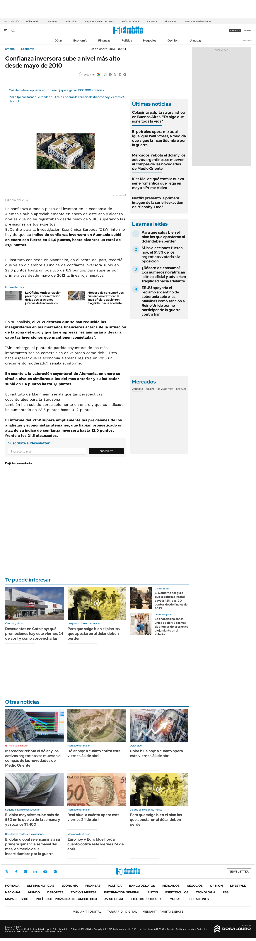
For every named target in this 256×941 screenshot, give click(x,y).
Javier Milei (70, 21)
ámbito (10, 48)
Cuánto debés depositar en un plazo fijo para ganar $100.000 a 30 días (56, 90)
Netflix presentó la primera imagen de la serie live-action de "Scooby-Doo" (157, 202)
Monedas (137, 389)
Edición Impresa (84, 892)
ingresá (247, 31)
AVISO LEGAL (114, 899)
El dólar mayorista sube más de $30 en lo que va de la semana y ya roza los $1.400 (32, 819)
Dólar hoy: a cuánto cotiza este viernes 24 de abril (94, 753)
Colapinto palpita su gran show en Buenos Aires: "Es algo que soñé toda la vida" (158, 117)
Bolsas (150, 389)
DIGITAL (87, 911)
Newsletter (247, 40)
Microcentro (170, 21)
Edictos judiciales (146, 899)
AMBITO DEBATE (163, 911)
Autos (153, 892)
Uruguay (196, 40)
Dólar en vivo (33, 21)
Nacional (13, 892)
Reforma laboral (131, 21)
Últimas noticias (40, 886)
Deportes (55, 892)
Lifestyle (238, 886)
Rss (225, 892)
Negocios (149, 40)
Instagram (25, 871)
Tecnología (205, 892)
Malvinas (52, 21)
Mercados (171, 886)
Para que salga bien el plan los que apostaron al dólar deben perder (163, 237)
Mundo (34, 892)
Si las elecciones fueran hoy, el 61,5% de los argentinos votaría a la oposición (162, 254)
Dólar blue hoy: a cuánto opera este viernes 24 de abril (156, 753)
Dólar (58, 40)
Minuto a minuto (18, 745)
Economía (80, 40)
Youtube (45, 871)
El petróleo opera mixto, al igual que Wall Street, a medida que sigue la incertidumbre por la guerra (159, 138)
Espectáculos (176, 892)
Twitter (7, 871)
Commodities (165, 389)
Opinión (173, 40)
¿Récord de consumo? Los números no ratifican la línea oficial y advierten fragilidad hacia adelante (106, 298)
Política (127, 40)
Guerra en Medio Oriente (198, 21)
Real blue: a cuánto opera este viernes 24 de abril (93, 817)
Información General (122, 892)
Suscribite (106, 451)
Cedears (181, 389)
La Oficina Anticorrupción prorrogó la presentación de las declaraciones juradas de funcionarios (43, 298)
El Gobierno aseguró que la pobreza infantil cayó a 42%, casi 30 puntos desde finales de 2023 (171, 600)
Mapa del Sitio (16, 899)
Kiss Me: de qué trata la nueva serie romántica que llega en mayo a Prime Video (158, 183)
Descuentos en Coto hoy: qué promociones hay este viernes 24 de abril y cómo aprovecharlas (34, 633)
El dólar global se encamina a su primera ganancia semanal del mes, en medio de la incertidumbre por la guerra (32, 846)
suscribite (235, 31)
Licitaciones (199, 899)
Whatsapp (55, 871)
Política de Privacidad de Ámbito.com (66, 899)
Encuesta (152, 21)
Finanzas (104, 40)
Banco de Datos (142, 886)
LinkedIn (35, 871)
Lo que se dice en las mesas (99, 21)
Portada (12, 886)
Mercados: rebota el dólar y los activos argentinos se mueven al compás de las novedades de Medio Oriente (158, 162)
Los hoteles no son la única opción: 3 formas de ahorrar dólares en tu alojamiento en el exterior (171, 626)
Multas (175, 899)
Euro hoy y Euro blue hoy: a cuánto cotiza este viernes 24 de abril (95, 844)
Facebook (16, 871)
